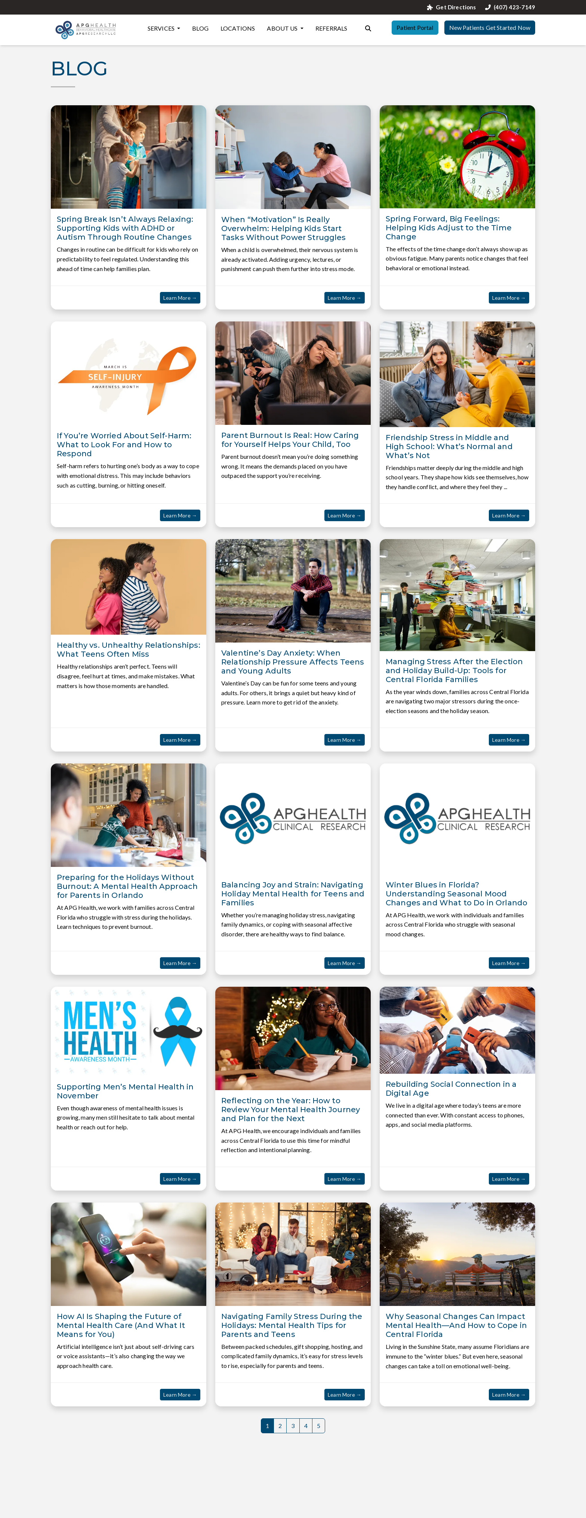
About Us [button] (283, 28)
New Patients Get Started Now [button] (489, 27)
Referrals (331, 28)
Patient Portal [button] (415, 27)
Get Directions (451, 7)
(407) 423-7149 (510, 7)
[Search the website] (368, 28)
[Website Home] (86, 30)
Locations (237, 28)
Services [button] (162, 28)
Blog (200, 28)
